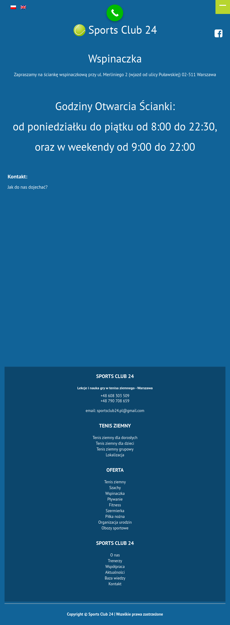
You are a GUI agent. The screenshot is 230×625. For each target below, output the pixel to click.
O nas (115, 555)
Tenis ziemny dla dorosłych (115, 437)
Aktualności (115, 572)
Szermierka (115, 510)
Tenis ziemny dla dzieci (115, 443)
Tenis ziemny (115, 482)
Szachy (115, 487)
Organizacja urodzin (115, 522)
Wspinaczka (115, 493)
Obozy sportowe (115, 528)
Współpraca (115, 566)
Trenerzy (115, 560)
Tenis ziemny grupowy (115, 449)
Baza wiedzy (115, 578)
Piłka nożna (115, 516)
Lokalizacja (115, 455)
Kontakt (115, 583)
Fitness (115, 505)
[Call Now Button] (115, 13)
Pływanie (115, 499)
